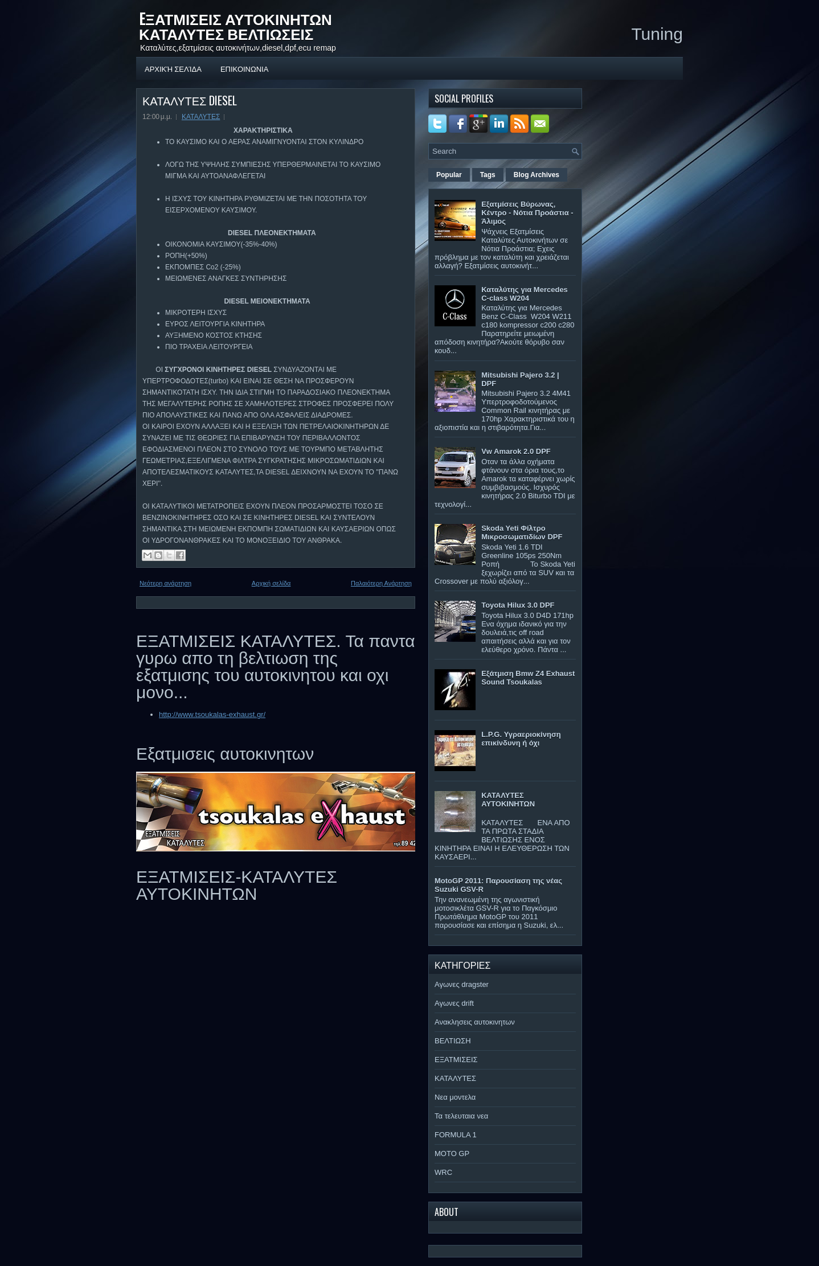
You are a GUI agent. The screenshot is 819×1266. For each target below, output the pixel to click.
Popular (449, 175)
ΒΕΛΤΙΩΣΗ (453, 1040)
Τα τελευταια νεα (461, 1116)
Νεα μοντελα (455, 1097)
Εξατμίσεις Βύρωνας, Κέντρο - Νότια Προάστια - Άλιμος (527, 213)
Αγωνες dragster (462, 984)
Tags (488, 175)
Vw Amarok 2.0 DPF (516, 451)
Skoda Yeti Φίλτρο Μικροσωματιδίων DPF (521, 532)
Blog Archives (536, 175)
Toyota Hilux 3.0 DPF (517, 605)
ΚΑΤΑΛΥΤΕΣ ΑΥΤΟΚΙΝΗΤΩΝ (508, 799)
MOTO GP (452, 1153)
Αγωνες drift (454, 1003)
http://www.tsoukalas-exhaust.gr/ (212, 714)
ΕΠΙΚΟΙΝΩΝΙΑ (244, 68)
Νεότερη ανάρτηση (165, 583)
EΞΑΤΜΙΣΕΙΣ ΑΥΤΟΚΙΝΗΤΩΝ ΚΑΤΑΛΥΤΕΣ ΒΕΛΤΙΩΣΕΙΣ (235, 25)
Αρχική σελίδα (173, 68)
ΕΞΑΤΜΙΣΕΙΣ (456, 1059)
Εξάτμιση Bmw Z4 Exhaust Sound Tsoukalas (528, 677)
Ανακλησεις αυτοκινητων (475, 1022)
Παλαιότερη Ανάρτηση (381, 583)
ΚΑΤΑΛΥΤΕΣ (201, 117)
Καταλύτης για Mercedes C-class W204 (524, 293)
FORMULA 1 (456, 1134)
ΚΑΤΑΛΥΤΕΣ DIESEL (189, 100)
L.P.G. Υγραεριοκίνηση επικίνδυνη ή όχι (521, 738)
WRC (443, 1172)
